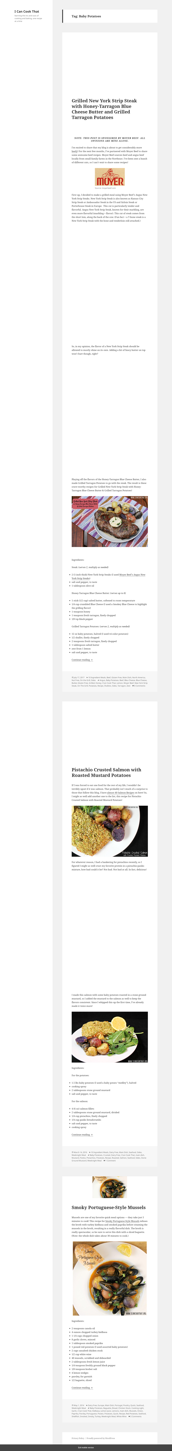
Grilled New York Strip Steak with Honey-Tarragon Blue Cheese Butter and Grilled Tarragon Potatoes (104, 108)
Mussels (132, 1411)
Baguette (107, 1408)
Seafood (132, 1152)
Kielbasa (96, 1411)
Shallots (107, 686)
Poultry (126, 1405)
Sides (93, 680)
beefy (74, 151)
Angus (102, 680)
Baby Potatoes (112, 680)
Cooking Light (137, 1408)
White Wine (122, 1416)
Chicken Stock (124, 1408)
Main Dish (127, 677)
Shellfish (75, 1416)
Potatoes (93, 686)
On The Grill (82, 686)
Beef (109, 677)
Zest (128, 686)
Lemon (120, 683)
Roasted (115, 1158)
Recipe (100, 686)
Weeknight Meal (79, 1155)
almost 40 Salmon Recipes (120, 792)
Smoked (83, 1416)
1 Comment (111, 1160)
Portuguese (91, 1413)
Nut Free (75, 680)
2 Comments (136, 1416)
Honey (98, 683)
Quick (133, 1405)
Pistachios (91, 1158)
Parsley (82, 1413)
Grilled (92, 683)
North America (138, 677)
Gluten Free (117, 677)
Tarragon (122, 686)
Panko (83, 1158)
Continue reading (82, 659)
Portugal (118, 1405)
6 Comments (139, 686)
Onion (140, 1411)
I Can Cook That (27, 11)
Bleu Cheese (129, 680)
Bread (114, 1408)
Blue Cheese (141, 680)
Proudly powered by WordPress (101, 1438)
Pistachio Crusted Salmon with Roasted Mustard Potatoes (106, 772)
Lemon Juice (106, 1411)
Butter (74, 683)
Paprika (75, 1413)
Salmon (123, 1158)
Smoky (91, 1416)
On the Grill (85, 680)
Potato (101, 1413)
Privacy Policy (78, 1438)
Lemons (115, 1411)
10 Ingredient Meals (97, 677)
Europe (101, 1405)
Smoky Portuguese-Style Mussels (109, 1207)
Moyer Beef (129, 683)
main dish (140, 1155)
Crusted (106, 1155)
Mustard (75, 1158)
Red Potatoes (132, 1413)
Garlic (74, 1411)
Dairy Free (113, 1152)
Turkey (98, 1416)
